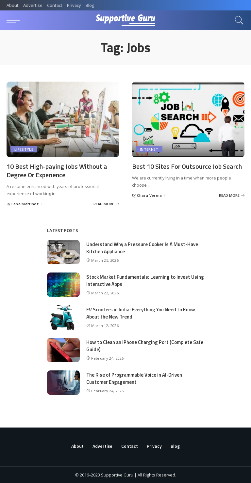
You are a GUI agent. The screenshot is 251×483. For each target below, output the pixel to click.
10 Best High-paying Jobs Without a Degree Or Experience (57, 170)
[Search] (237, 20)
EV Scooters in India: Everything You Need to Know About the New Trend (140, 312)
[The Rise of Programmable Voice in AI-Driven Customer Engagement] (63, 382)
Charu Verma (149, 195)
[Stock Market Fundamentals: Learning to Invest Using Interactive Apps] (63, 284)
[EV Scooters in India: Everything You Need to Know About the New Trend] (63, 317)
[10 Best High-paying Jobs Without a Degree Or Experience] (63, 119)
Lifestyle (23, 149)
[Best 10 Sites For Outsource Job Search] (188, 119)
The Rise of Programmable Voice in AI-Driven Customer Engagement (134, 377)
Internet (149, 149)
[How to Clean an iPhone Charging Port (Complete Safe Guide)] (63, 349)
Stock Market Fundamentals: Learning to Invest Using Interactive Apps (138, 280)
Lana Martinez (25, 203)
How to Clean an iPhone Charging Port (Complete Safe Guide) (144, 345)
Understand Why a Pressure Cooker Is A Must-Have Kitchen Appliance (142, 247)
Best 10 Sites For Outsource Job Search (187, 166)
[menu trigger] (15, 20)
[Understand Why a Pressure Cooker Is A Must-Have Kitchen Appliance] (63, 252)
